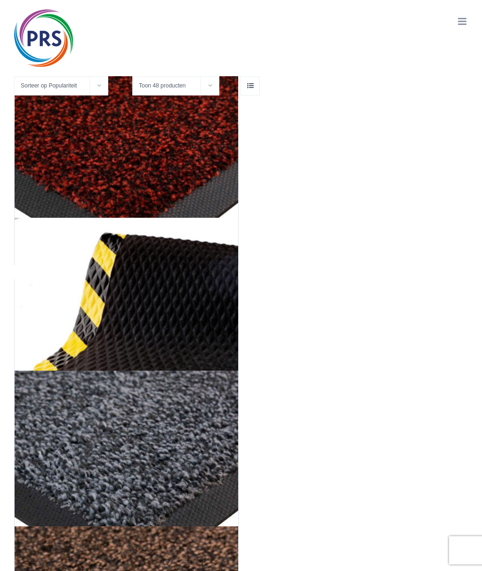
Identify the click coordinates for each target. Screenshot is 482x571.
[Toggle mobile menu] (463, 21)
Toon (162, 85)
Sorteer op (49, 85)
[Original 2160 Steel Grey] (126, 482)
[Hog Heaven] (126, 330)
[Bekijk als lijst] (250, 86)
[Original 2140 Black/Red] (126, 174)
